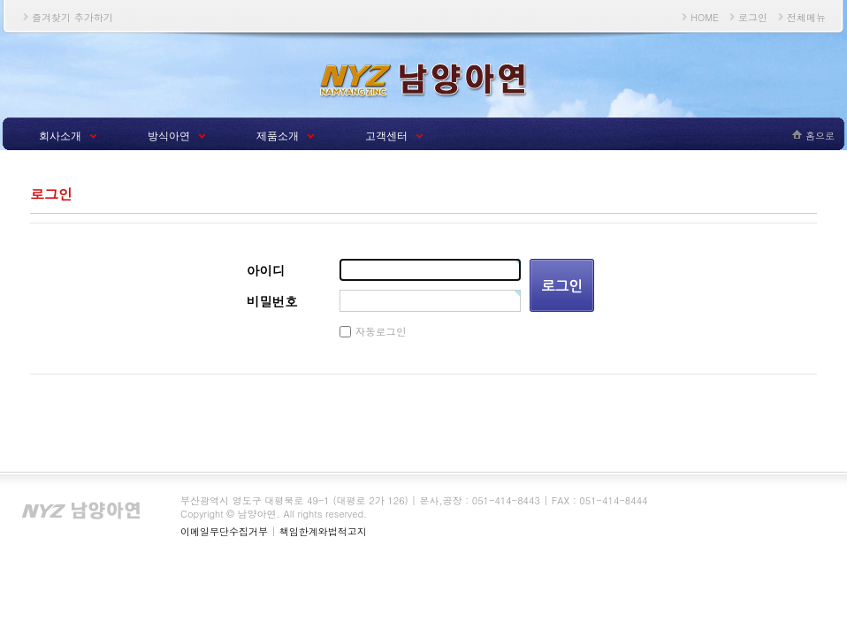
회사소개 (60, 136)
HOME (705, 17)
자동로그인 (381, 331)
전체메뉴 (806, 17)
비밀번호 (272, 301)
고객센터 (386, 136)
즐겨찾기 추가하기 (72, 17)
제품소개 (277, 136)
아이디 (266, 270)
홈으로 (820, 135)
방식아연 (169, 136)
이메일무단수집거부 (224, 531)
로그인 (752, 17)
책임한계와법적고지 (323, 531)
